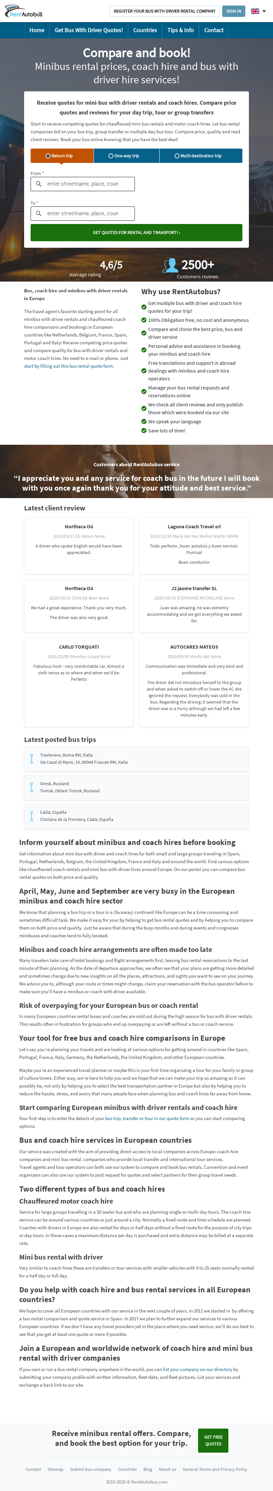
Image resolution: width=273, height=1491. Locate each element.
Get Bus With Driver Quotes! (89, 30)
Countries (145, 30)
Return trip (59, 156)
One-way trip (123, 156)
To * (34, 203)
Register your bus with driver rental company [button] (164, 11)
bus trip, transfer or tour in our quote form (147, 1118)
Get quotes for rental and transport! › (136, 232)
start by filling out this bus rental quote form (68, 366)
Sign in (233, 11)
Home (36, 30)
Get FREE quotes (213, 1440)
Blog (147, 1469)
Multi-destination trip (198, 156)
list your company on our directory (197, 1369)
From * (37, 173)
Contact (213, 30)
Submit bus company (90, 1469)
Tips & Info (180, 30)
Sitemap (56, 1469)
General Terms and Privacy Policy (215, 1469)
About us (167, 1469)
